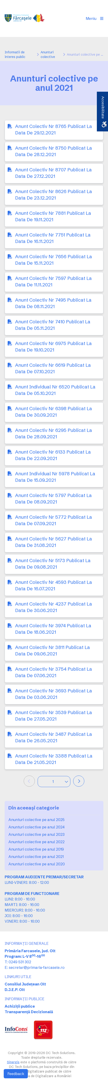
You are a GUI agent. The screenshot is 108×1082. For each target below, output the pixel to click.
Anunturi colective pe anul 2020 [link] (36, 864)
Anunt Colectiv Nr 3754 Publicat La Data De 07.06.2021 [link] (53, 672)
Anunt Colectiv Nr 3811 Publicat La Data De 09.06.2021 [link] (52, 650)
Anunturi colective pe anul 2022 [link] (36, 842)
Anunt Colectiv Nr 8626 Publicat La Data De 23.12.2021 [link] (53, 194)
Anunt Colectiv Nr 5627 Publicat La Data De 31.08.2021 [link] (53, 542)
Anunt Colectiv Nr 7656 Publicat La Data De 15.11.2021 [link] (53, 260)
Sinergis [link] (13, 1062)
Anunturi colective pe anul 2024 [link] (36, 827)
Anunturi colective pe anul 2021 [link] (36, 856)
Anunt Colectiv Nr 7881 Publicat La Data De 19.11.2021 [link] (53, 216)
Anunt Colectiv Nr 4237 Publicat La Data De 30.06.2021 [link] (53, 607)
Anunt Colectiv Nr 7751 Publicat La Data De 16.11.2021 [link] (53, 238)
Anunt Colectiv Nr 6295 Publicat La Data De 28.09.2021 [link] (53, 433)
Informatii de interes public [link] (15, 54)
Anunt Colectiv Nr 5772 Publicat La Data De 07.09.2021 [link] (53, 520)
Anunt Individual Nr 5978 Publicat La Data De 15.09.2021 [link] (55, 477)
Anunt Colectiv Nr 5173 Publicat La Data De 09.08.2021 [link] (53, 564)
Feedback (15, 1073)
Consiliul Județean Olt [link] (25, 984)
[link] (25, 18)
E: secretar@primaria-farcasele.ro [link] (35, 967)
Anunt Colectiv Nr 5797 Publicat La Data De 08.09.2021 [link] (53, 498)
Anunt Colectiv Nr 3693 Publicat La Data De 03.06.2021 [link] (53, 694)
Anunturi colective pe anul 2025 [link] (36, 819)
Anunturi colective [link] (48, 54)
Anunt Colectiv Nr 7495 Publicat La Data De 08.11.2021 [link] (53, 303)
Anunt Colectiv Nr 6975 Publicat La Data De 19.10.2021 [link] (53, 346)
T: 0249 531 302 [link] (18, 962)
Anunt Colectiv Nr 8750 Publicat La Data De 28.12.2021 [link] (53, 151)
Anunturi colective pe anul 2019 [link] (36, 849)
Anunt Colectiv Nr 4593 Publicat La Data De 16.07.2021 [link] (53, 585)
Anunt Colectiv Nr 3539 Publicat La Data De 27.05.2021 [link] (53, 715)
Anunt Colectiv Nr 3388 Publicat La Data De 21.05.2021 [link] (53, 759)
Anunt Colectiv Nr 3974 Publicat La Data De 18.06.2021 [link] (53, 629)
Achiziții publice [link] (20, 1006)
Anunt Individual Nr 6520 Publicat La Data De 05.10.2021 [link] (55, 390)
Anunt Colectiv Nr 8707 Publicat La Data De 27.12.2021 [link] (53, 173)
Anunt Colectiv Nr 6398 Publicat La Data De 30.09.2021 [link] (53, 412)
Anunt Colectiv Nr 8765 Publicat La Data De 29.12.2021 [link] (53, 129)
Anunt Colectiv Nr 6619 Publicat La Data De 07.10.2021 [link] (53, 368)
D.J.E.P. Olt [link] (15, 989)
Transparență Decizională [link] (29, 1011)
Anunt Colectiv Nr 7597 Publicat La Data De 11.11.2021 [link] (53, 281)
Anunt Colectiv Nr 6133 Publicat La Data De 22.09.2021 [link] (53, 455)
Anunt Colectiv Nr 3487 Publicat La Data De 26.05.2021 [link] (53, 737)
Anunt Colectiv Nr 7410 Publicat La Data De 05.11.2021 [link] (52, 325)
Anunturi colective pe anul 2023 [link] (36, 834)
